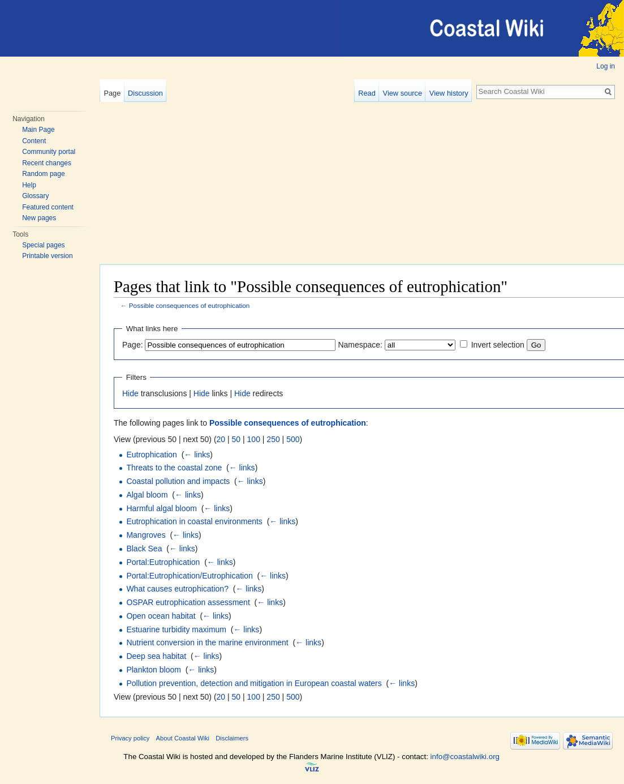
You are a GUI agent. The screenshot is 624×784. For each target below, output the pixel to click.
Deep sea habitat (156, 656)
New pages (39, 218)
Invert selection (497, 344)
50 (236, 439)
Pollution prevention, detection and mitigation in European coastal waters (253, 683)
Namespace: (360, 344)
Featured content (48, 207)
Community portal (48, 152)
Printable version (47, 256)
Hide (130, 393)
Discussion (145, 93)
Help (29, 185)
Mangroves (145, 534)
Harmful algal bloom (161, 508)
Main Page (38, 130)
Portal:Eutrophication (163, 562)
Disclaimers (232, 738)
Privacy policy (130, 738)
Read (367, 93)
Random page (43, 174)
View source (402, 93)
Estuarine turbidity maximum (176, 629)
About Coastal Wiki (183, 738)
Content (34, 141)
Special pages (43, 245)
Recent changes (46, 163)
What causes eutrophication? (177, 588)
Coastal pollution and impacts (178, 481)
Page (112, 93)
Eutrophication (151, 454)
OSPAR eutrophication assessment (187, 602)
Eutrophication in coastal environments (194, 521)
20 (221, 439)
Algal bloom (146, 494)
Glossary (35, 196)
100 (253, 439)
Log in (605, 66)
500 (292, 439)
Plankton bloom (153, 669)
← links (197, 454)
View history (448, 93)
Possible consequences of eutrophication (189, 305)
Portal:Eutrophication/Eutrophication (189, 575)
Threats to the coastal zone (174, 467)
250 (272, 439)
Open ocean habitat (160, 615)
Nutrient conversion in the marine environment (207, 642)
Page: (132, 344)
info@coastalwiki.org (465, 756)
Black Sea (144, 548)
